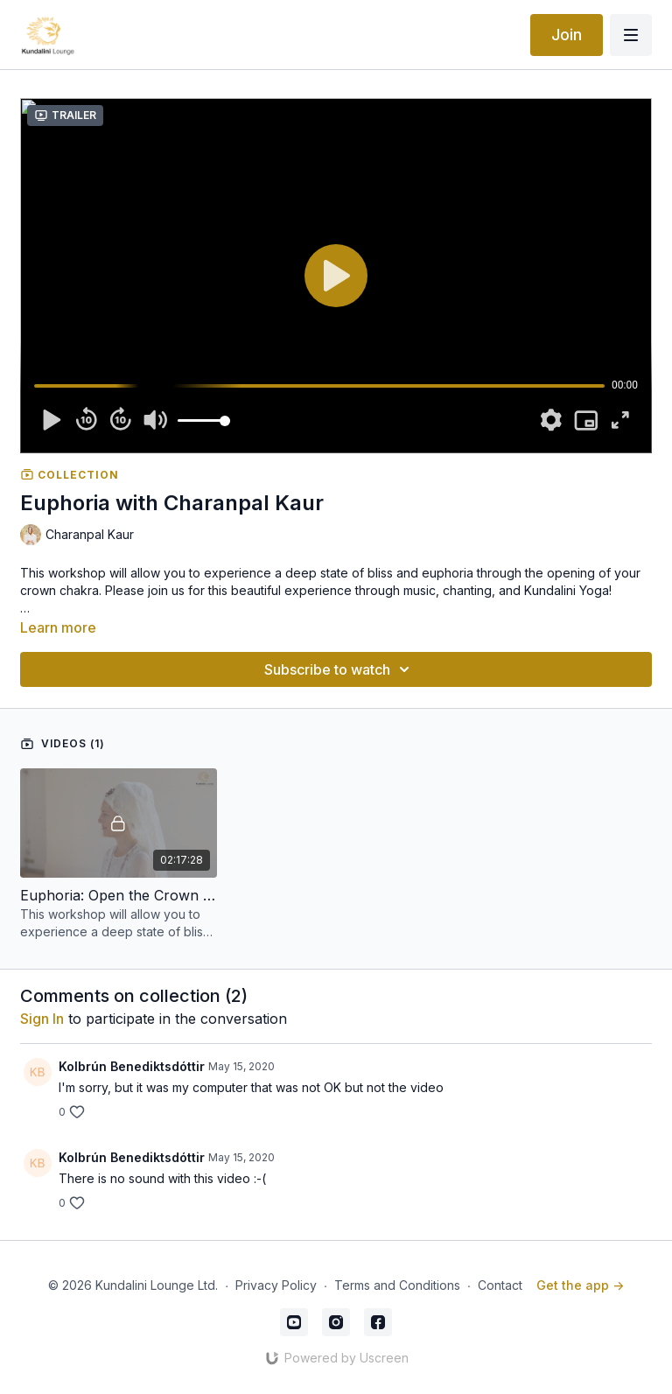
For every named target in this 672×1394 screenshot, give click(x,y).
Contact (500, 1285)
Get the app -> (580, 1285)
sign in (42, 1018)
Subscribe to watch (339, 669)
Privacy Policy (276, 1285)
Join (566, 34)
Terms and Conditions (397, 1285)
